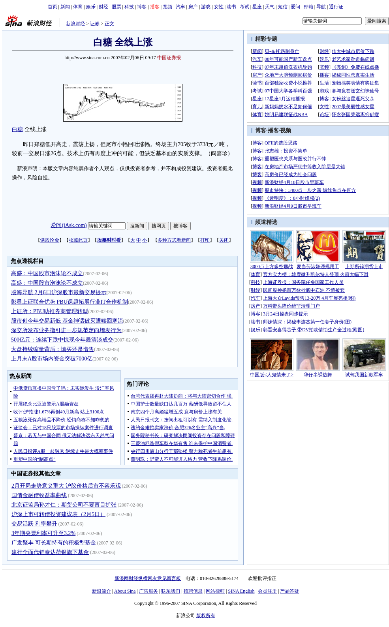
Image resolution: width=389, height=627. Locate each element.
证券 (95, 23)
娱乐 (91, 6)
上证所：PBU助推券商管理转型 (49, 311)
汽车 (180, 6)
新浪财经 (75, 23)
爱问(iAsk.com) (68, 225)
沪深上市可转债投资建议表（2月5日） (58, 514)
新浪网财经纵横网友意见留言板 (148, 578)
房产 (193, 6)
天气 (269, 6)
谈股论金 (49, 240)
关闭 (224, 240)
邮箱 (308, 6)
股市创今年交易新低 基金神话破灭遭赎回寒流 (67, 321)
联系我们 (170, 591)
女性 (219, 6)
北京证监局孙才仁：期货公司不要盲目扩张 (64, 505)
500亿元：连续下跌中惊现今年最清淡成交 (62, 340)
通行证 (336, 6)
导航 (321, 6)
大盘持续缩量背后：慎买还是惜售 (52, 349)
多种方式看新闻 (174, 240)
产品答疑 (289, 591)
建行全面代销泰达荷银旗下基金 (50, 552)
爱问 (295, 6)
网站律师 (215, 591)
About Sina (124, 591)
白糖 (17, 129)
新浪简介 (101, 591)
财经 (103, 6)
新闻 (65, 6)
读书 (231, 6)
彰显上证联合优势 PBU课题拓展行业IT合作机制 (69, 302)
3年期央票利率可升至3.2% (43, 533)
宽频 (167, 6)
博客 (142, 6)
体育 (78, 6)
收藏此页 (78, 240)
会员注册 (267, 591)
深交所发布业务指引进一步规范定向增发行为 (66, 330)
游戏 (205, 6)
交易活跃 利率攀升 (34, 524)
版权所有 (205, 615)
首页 (52, 6)
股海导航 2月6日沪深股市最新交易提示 (59, 292)
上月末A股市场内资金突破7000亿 (51, 359)
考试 (244, 6)
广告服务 (148, 591)
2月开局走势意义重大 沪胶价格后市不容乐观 (66, 486)
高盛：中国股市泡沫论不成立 (47, 273)
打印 (205, 240)
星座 (257, 6)
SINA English (241, 591)
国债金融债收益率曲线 (39, 495)
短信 (283, 6)
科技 (129, 6)
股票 (116, 6)
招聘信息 (193, 591)
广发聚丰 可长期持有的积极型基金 (53, 543)
